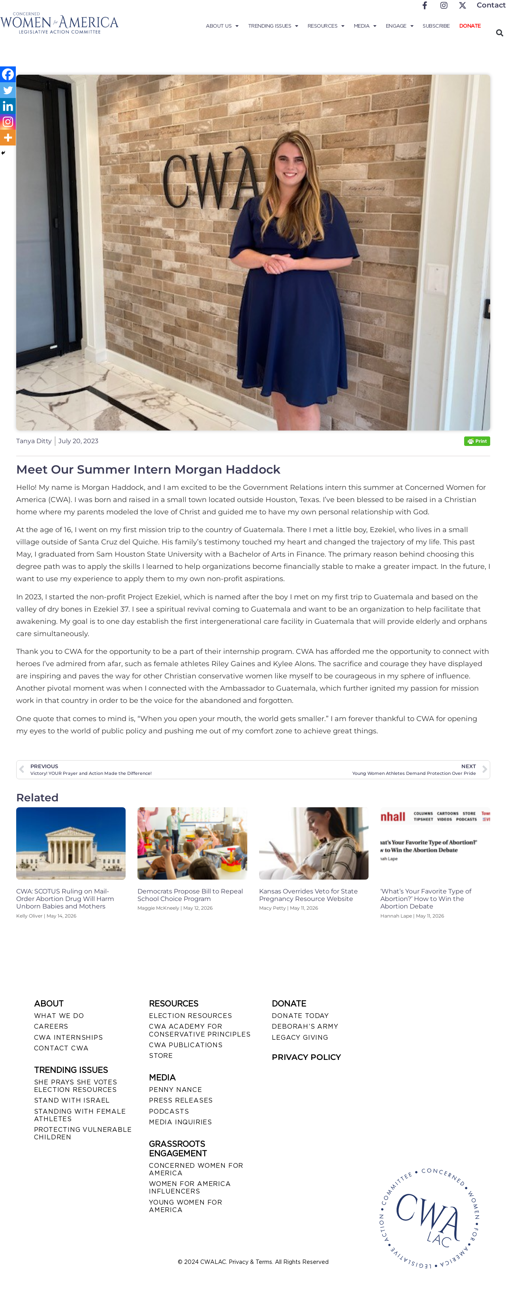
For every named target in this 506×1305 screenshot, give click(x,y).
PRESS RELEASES (181, 1100)
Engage (400, 26)
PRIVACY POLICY (306, 1057)
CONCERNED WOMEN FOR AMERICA (196, 1169)
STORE (161, 1055)
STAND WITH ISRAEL (72, 1100)
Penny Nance (175, 1089)
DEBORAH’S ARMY (305, 1026)
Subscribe (436, 26)
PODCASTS (169, 1111)
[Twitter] (8, 90)
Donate (470, 26)
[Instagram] (8, 122)
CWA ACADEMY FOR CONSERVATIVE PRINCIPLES (199, 1030)
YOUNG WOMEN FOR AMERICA (185, 1206)
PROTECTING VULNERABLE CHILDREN (83, 1133)
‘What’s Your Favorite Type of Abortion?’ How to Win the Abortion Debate (425, 899)
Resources (326, 26)
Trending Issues (273, 26)
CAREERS (51, 1026)
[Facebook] (8, 74)
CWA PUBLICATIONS (186, 1045)
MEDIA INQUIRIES (180, 1122)
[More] (8, 137)
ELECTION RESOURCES (190, 1016)
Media (365, 26)
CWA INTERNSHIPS (68, 1037)
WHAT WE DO (59, 1016)
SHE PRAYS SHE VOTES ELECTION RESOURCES (75, 1085)
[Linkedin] (8, 106)
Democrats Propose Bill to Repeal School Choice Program (190, 895)
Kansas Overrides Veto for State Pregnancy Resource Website (308, 895)
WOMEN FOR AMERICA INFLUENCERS (190, 1187)
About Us (222, 26)
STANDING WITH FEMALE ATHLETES (80, 1115)
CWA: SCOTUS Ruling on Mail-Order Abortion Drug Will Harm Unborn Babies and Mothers (65, 899)
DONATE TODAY (300, 1016)
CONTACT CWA (61, 1048)
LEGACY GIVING (300, 1037)
